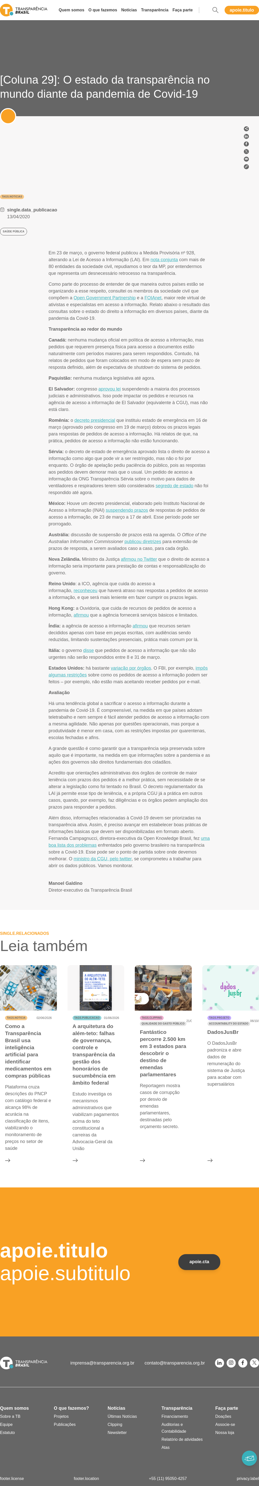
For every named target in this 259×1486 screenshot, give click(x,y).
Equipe (6, 1424)
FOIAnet (152, 297)
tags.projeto (219, 1017)
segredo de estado (174, 485)
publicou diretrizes (142, 541)
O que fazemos (102, 10)
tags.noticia (16, 1017)
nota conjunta (164, 259)
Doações (223, 1416)
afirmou (81, 615)
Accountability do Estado (228, 1023)
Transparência (154, 10)
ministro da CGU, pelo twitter (103, 858)
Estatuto (7, 1432)
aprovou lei (109, 389)
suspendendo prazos (127, 510)
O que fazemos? (71, 1408)
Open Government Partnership (105, 297)
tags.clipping (152, 1017)
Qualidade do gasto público (163, 1023)
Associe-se (225, 1424)
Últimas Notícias (122, 1416)
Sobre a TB (10, 1416)
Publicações (65, 1424)
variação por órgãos (131, 668)
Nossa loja (224, 1432)
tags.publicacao (87, 1017)
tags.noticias (12, 196)
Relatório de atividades (182, 1439)
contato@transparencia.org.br (175, 1363)
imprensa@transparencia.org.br (102, 1363)
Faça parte (182, 10)
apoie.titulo (242, 10)
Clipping (115, 1424)
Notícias (129, 10)
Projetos (61, 1416)
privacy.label (248, 1478)
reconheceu (85, 590)
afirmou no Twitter (139, 559)
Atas (165, 1447)
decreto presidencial (94, 420)
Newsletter (117, 1432)
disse (88, 650)
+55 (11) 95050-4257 (168, 1478)
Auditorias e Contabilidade (173, 1427)
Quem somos (71, 10)
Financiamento (174, 1416)
